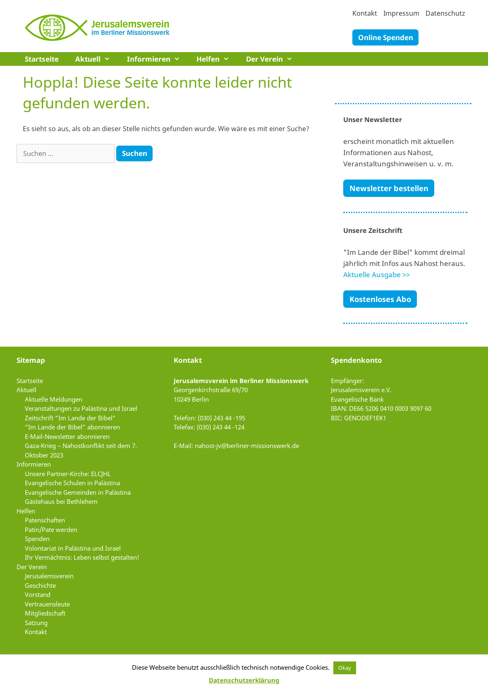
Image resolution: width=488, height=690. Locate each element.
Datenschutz (445, 13)
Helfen (217, 59)
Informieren (158, 59)
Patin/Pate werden (51, 529)
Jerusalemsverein (49, 576)
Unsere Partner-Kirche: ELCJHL (68, 474)
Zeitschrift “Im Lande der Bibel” (70, 418)
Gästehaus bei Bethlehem (61, 501)
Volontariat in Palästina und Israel (73, 548)
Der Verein (273, 59)
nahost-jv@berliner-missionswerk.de (247, 445)
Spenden (37, 538)
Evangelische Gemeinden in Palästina (78, 492)
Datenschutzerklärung (244, 680)
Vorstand (37, 594)
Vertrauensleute (47, 604)
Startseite (42, 59)
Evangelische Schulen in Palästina (72, 483)
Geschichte (40, 585)
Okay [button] (344, 667)
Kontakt (364, 13)
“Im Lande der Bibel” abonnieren (72, 427)
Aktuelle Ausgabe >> (376, 274)
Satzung (36, 622)
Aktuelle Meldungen (53, 399)
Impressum (401, 13)
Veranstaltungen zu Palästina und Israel (81, 408)
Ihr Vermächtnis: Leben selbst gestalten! (82, 557)
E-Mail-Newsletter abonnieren (67, 436)
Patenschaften (45, 520)
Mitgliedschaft (45, 613)
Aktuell (97, 59)
